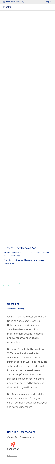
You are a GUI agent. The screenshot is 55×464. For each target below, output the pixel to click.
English (48, 1)
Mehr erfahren (12, 456)
